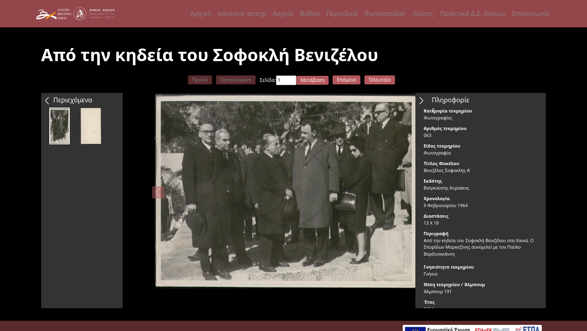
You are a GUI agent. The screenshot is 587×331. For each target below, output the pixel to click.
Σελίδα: (268, 80)
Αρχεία (283, 13)
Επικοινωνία (530, 13)
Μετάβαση (312, 80)
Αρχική (201, 13)
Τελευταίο (380, 79)
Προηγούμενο (236, 79)
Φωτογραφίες (385, 13)
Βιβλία (310, 13)
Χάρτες (423, 13)
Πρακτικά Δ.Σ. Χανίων (472, 13)
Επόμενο (346, 79)
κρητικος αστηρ (242, 13)
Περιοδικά (342, 13)
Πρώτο (199, 79)
